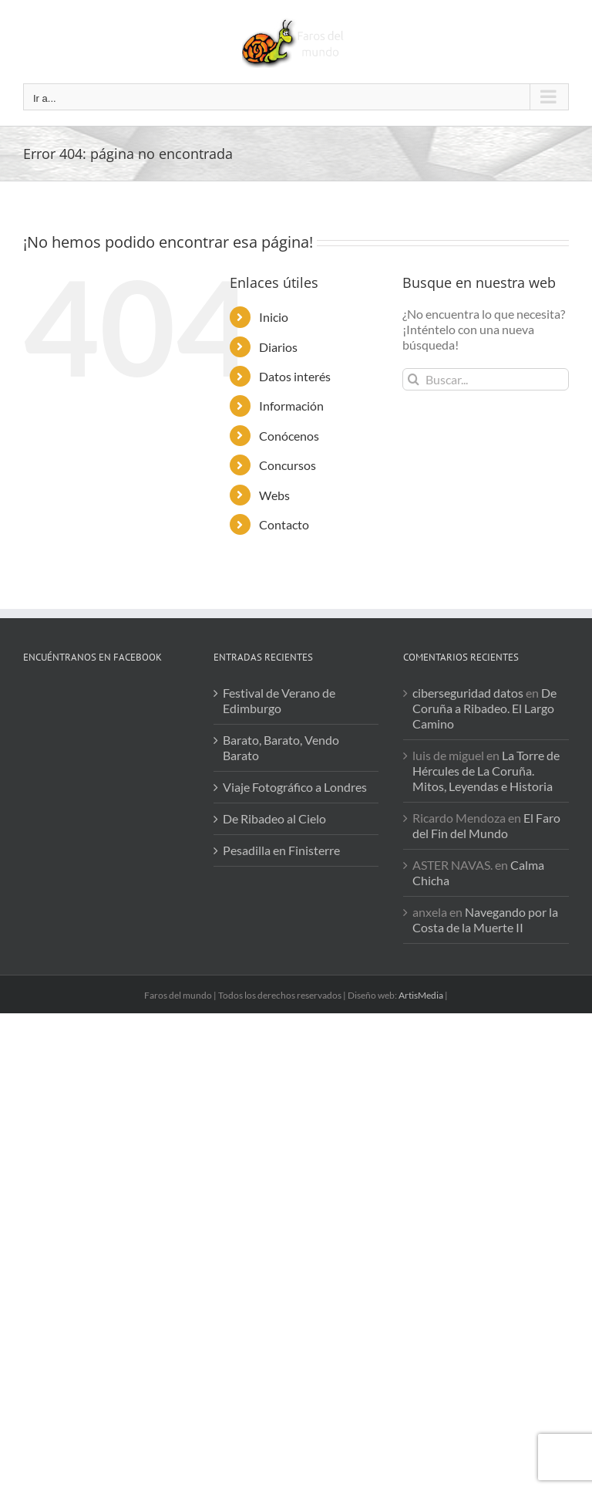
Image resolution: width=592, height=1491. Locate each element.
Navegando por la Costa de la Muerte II (485, 919)
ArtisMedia (421, 995)
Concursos (287, 465)
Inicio (273, 316)
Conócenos (289, 435)
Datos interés (295, 376)
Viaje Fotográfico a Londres (295, 786)
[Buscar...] (485, 379)
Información (291, 405)
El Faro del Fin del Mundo (486, 825)
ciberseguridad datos (467, 692)
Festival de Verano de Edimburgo (279, 700)
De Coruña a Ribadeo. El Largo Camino (484, 708)
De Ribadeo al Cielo (274, 818)
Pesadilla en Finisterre (281, 850)
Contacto (284, 524)
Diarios (278, 347)
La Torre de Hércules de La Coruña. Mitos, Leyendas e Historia (486, 770)
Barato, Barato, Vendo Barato (281, 747)
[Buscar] (413, 379)
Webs (274, 495)
